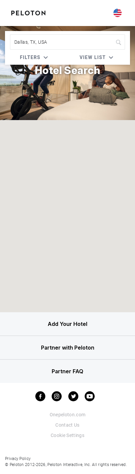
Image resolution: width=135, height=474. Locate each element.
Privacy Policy (18, 458)
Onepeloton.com (68, 414)
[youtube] (90, 396)
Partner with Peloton (67, 347)
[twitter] (73, 396)
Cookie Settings (67, 435)
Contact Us (67, 425)
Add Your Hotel (67, 324)
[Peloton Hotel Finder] (28, 12)
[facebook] (40, 396)
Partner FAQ (67, 371)
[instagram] (57, 396)
